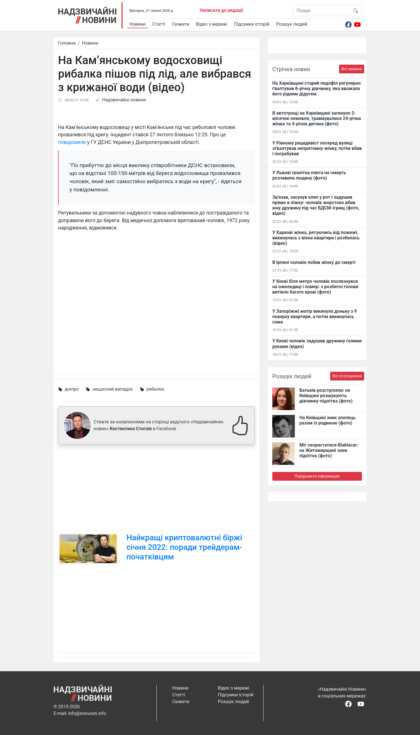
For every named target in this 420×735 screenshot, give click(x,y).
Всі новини (352, 69)
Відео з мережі (211, 24)
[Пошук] (321, 10)
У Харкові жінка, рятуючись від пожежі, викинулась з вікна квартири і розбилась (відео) (316, 238)
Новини (137, 24)
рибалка (155, 389)
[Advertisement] (156, 488)
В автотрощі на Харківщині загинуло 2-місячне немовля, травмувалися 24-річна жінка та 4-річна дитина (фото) (316, 118)
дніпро (72, 389)
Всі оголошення (347, 376)
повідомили (72, 142)
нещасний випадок (112, 389)
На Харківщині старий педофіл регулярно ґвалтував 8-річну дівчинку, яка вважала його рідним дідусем (316, 88)
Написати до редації (221, 10)
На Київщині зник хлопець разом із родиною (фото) (327, 420)
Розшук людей (291, 24)
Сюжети (180, 24)
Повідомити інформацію (317, 476)
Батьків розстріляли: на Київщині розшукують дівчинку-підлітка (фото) (326, 396)
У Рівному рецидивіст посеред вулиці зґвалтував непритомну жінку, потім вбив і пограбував (317, 148)
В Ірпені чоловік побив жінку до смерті (313, 262)
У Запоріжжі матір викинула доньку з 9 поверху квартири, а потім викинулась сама (314, 317)
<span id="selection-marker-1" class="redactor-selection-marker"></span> (156, 299)
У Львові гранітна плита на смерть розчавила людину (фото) (309, 175)
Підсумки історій (251, 24)
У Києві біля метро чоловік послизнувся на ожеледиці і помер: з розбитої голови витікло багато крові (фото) (315, 287)
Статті (158, 24)
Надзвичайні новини (124, 99)
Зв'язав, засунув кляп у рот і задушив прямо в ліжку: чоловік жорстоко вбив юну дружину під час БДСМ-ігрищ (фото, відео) (315, 205)
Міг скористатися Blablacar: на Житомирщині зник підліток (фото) (328, 450)
